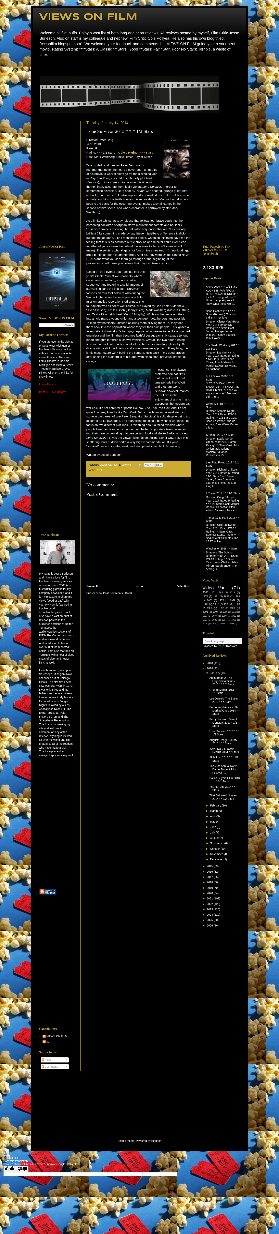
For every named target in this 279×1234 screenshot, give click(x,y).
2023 (210, 909)
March (214, 810)
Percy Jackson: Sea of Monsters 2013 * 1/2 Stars (223, 723)
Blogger (155, 1140)
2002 (209, 600)
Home (40, 66)
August (214, 837)
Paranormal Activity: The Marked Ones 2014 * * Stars (224, 710)
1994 (224, 620)
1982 (233, 616)
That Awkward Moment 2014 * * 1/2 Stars (223, 797)
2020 (210, 893)
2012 (206, 592)
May (213, 821)
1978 (221, 600)
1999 (237, 596)
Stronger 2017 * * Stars (220, 434)
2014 (99, 470)
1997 (221, 608)
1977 (214, 616)
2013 (210, 663)
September (217, 843)
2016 (210, 871)
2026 (210, 925)
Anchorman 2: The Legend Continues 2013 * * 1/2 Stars (222, 681)
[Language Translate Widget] (222, 641)
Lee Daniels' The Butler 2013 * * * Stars (223, 700)
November (216, 854)
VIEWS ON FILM (88, 17)
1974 (205, 596)
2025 (210, 920)
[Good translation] (9, 1169)
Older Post (183, 586)
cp (47, 1041)
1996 (233, 620)
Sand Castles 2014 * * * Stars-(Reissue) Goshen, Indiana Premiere (221, 314)
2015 (210, 866)
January (215, 673)
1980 (224, 616)
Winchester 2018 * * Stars (221, 548)
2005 (213, 623)
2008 (222, 623)
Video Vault (215, 587)
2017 (210, 877)
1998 (232, 608)
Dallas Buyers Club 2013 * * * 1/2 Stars (224, 779)
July (213, 832)
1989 (237, 604)
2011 (232, 592)
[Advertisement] (57, 180)
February (216, 805)
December (216, 859)
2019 (210, 887)
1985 (214, 620)
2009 (231, 623)
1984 (220, 592)
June (213, 827)
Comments (50, 1066)
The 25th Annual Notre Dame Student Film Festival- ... (223, 769)
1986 (205, 604)
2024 (210, 914)
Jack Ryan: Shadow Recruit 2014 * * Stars (224, 750)
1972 (234, 612)
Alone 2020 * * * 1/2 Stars (221, 286)
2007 (215, 611)
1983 (205, 620)
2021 (210, 898)
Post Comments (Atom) (117, 593)
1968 (225, 612)
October (215, 848)
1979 (232, 600)
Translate (227, 646)
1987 (216, 604)
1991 (226, 596)
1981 (216, 596)
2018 (210, 882)
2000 (205, 623)
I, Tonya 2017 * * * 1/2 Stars (223, 493)
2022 (210, 904)
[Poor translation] (22, 1169)
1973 (205, 616)
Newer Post (94, 586)
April (213, 816)
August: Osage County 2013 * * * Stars (223, 741)
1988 (226, 604)
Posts (47, 1059)
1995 (209, 608)
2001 (205, 611)
